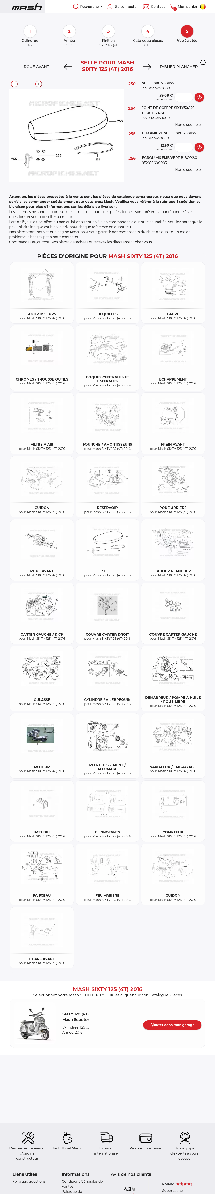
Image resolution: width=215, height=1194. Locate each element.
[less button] (177, 97)
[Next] (147, 67)
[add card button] (199, 97)
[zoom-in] (38, 84)
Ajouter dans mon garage (172, 1025)
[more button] (190, 97)
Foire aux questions (29, 1182)
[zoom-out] (14, 84)
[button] (203, 62)
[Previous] (68, 67)
